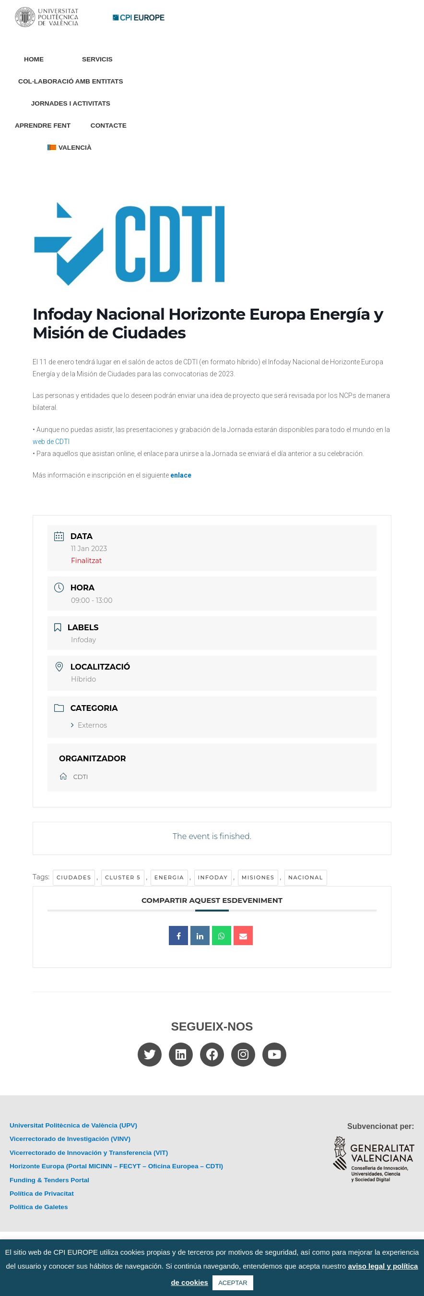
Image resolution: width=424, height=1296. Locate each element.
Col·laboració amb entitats (70, 81)
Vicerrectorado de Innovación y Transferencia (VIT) (89, 1152)
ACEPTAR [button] (232, 1282)
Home (34, 59)
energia (169, 877)
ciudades (74, 877)
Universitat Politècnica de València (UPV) (73, 1125)
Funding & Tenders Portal (49, 1180)
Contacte (109, 125)
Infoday (213, 877)
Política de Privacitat (42, 1193)
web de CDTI (51, 441)
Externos (89, 725)
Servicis (100, 59)
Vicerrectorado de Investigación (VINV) (70, 1138)
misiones (258, 877)
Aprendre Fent (43, 125)
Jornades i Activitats (70, 103)
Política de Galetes (39, 1207)
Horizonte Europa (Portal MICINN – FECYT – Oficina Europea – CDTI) (116, 1166)
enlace (180, 475)
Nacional (305, 877)
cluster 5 (123, 877)
